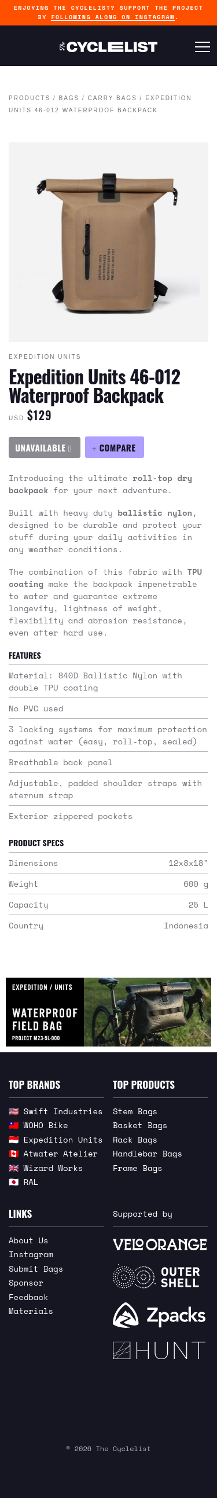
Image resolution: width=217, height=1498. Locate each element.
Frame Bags (138, 1168)
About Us (29, 1240)
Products (29, 98)
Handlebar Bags (147, 1153)
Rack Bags (135, 1139)
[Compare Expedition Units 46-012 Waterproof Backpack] (114, 447)
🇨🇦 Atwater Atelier (53, 1153)
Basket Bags (140, 1125)
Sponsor (26, 1282)
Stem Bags (135, 1111)
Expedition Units (45, 357)
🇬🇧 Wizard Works (46, 1168)
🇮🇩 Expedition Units (56, 1139)
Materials (31, 1311)
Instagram (31, 1254)
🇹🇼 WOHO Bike (38, 1125)
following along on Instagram (112, 17)
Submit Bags (36, 1268)
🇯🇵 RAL (23, 1182)
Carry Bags (112, 98)
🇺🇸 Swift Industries (56, 1111)
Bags (68, 98)
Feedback (29, 1297)
